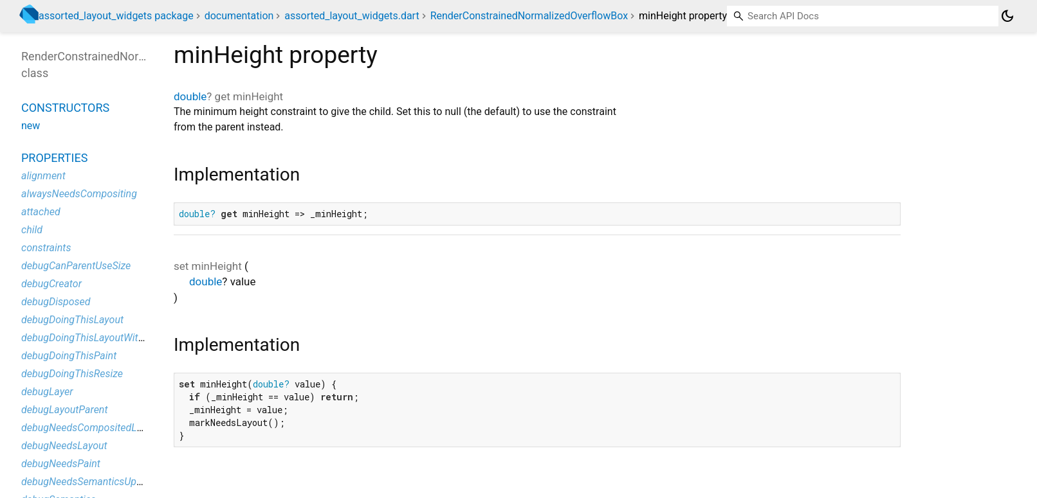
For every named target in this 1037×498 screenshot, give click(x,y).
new (30, 126)
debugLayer (47, 392)
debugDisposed (56, 302)
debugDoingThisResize (72, 374)
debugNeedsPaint (60, 464)
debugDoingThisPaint (68, 356)
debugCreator (51, 284)
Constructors (65, 107)
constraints (46, 248)
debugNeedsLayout (64, 446)
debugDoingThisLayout (72, 320)
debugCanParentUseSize (76, 266)
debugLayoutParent (64, 410)
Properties (54, 158)
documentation (239, 16)
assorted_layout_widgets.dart (351, 16)
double (190, 96)
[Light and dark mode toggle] (1007, 16)
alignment (43, 176)
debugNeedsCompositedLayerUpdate (104, 428)
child (31, 230)
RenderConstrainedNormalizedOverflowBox (529, 16)
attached (40, 212)
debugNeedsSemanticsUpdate (88, 482)
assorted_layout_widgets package (116, 16)
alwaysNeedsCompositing (79, 194)
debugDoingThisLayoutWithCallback (101, 338)
